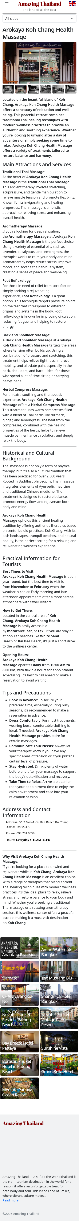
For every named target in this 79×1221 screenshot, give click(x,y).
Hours (10, 840)
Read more (11, 1200)
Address (11, 822)
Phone (10, 833)
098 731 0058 (25, 833)
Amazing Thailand (39, 3)
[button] (33, 842)
